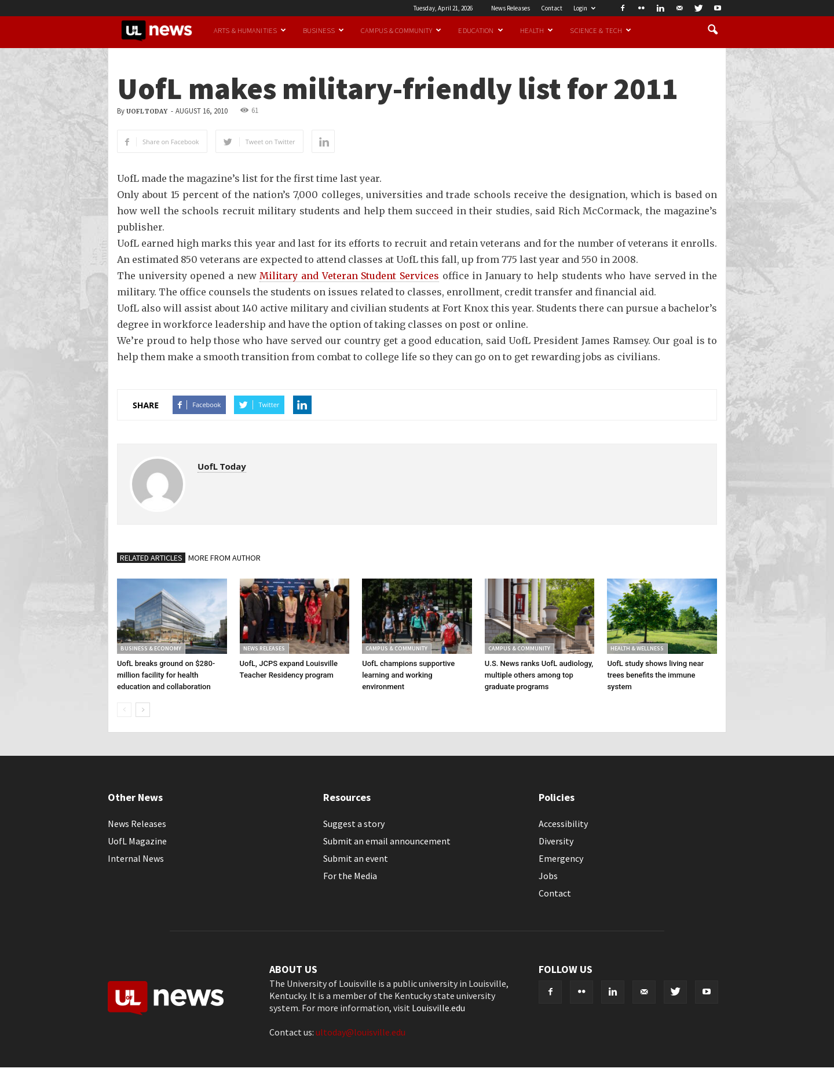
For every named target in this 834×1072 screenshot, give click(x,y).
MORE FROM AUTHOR (224, 558)
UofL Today (146, 111)
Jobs (548, 875)
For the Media (350, 875)
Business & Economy (150, 648)
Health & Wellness (637, 648)
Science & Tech (600, 30)
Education (480, 30)
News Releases (510, 8)
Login (584, 8)
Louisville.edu (438, 1008)
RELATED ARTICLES (151, 558)
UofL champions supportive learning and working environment (408, 675)
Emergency (561, 858)
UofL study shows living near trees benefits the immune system (655, 675)
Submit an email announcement (387, 841)
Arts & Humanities (250, 30)
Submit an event (355, 858)
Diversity (556, 841)
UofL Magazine (137, 841)
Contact (551, 8)
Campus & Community (401, 30)
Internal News (136, 858)
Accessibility (563, 823)
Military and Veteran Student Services (349, 275)
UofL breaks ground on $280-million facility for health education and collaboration (166, 675)
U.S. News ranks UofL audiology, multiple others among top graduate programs (539, 675)
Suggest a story (354, 823)
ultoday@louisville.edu (360, 1032)
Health (537, 30)
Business (323, 30)
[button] (712, 30)
